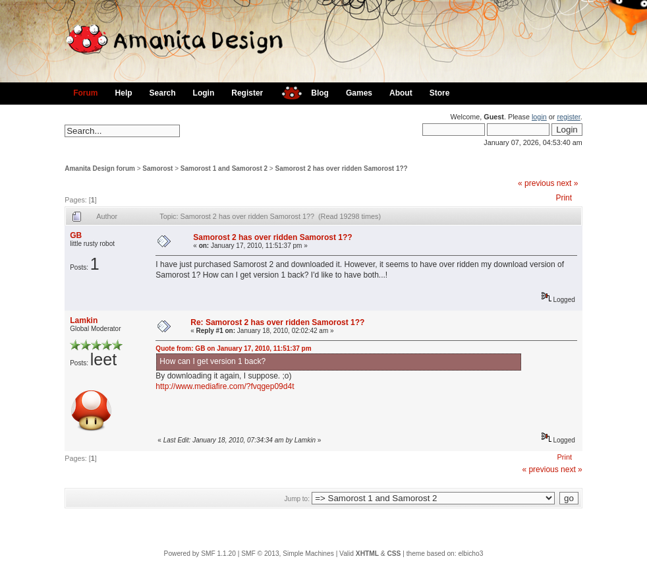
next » (567, 183)
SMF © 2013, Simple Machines (287, 553)
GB (76, 235)
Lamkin (84, 320)
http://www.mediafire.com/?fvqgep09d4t (224, 386)
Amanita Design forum (100, 168)
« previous (536, 183)
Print (563, 197)
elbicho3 (470, 553)
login (539, 117)
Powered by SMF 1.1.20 (200, 553)
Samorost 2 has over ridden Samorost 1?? (341, 168)
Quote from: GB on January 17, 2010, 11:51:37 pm (233, 348)
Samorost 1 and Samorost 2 (224, 168)
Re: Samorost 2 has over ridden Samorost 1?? (277, 322)
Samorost (157, 168)
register (568, 117)
